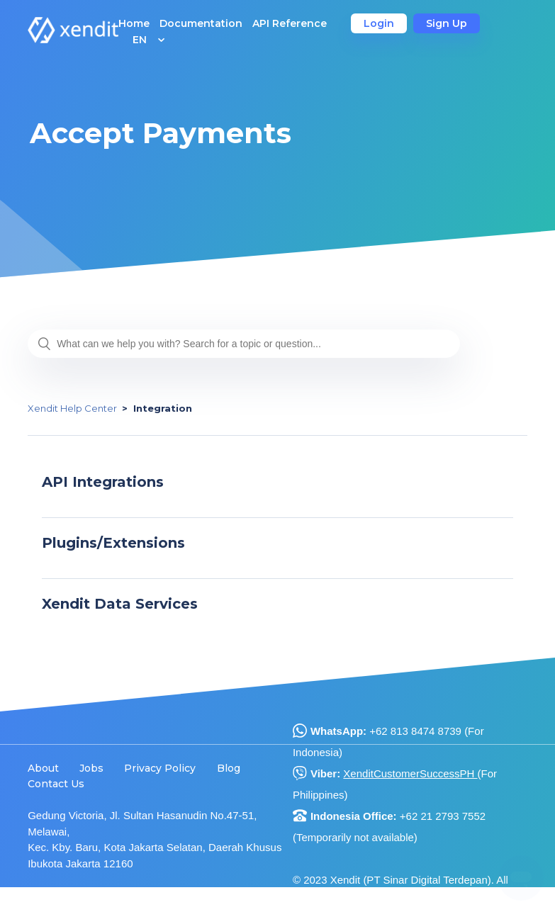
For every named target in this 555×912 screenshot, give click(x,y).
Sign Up (446, 23)
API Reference (289, 23)
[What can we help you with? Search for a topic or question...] (244, 344)
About (43, 768)
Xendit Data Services (120, 603)
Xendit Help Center (72, 408)
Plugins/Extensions (113, 542)
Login (379, 23)
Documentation (200, 23)
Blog (228, 768)
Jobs (91, 768)
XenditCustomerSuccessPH (410, 773)
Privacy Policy (160, 768)
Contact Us (56, 783)
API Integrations (103, 481)
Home (134, 23)
